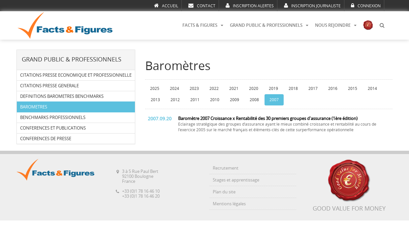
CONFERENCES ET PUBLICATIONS (53, 128)
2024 (174, 88)
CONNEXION (366, 5)
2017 (313, 88)
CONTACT (201, 5)
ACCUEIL (166, 5)
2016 (332, 88)
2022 (214, 88)
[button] (382, 25)
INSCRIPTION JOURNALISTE (312, 5)
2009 (234, 100)
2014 (372, 88)
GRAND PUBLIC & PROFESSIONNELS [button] (269, 25)
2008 (254, 100)
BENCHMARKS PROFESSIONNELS (52, 117)
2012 (175, 100)
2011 (195, 100)
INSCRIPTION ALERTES (250, 5)
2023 (194, 88)
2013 (155, 100)
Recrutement (225, 168)
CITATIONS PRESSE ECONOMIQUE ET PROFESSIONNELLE (76, 75)
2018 (293, 88)
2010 (214, 100)
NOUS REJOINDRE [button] (336, 25)
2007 (274, 100)
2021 (233, 88)
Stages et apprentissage (236, 180)
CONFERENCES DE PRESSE (45, 138)
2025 (154, 88)
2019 (273, 88)
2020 (253, 88)
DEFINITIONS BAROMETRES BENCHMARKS (62, 96)
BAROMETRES (33, 106)
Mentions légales (229, 203)
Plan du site (224, 191)
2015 (352, 88)
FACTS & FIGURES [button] (202, 25)
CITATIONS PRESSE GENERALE (49, 85)
